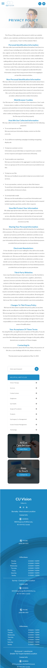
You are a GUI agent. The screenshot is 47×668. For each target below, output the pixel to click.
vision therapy (14, 382)
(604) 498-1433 (23, 612)
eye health (13, 403)
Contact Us (23, 475)
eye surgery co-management (18, 419)
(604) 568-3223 (23, 543)
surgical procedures (16, 409)
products (12, 414)
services (12, 388)
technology (13, 429)
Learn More (23, 449)
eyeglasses (13, 398)
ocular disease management (18, 424)
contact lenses (14, 393)
